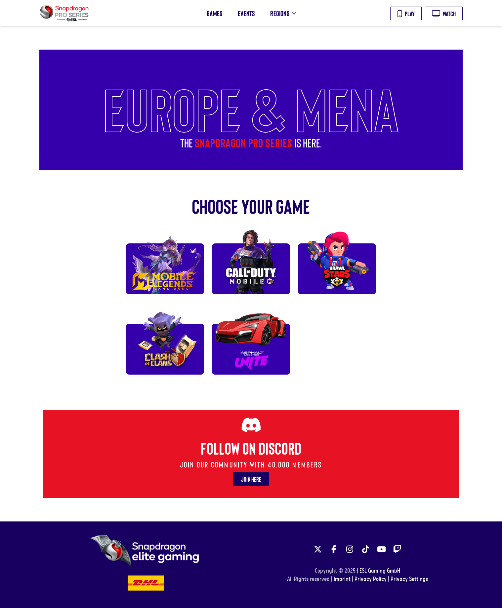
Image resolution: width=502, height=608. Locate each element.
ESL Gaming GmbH (379, 571)
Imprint (342, 579)
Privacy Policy (371, 579)
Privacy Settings (409, 579)
